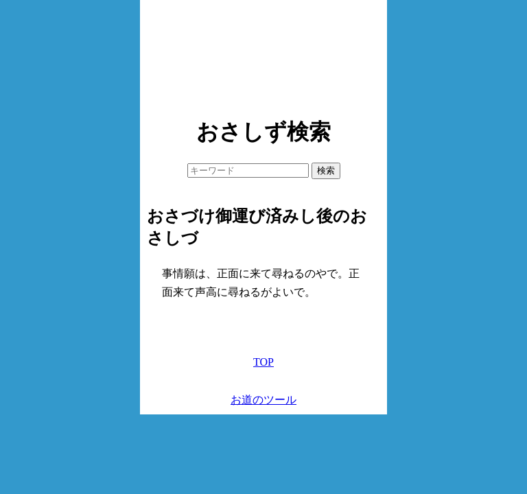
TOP (263, 362)
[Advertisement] (263, 55)
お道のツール (263, 399)
